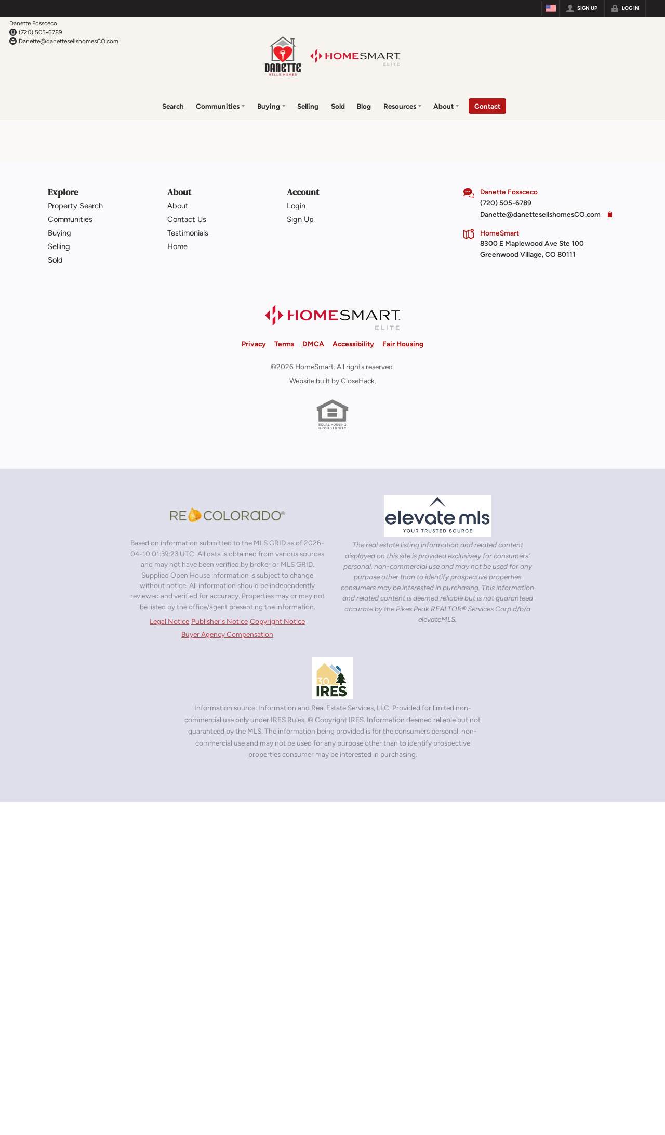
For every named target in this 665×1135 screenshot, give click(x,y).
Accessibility (353, 344)
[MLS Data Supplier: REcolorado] (227, 515)
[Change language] (550, 8)
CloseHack (358, 380)
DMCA (313, 344)
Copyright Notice (277, 621)
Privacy (254, 344)
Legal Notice (169, 621)
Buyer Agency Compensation (227, 634)
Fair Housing (402, 344)
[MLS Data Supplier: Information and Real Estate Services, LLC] (332, 678)
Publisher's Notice (219, 621)
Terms (284, 344)
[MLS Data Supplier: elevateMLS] (438, 516)
